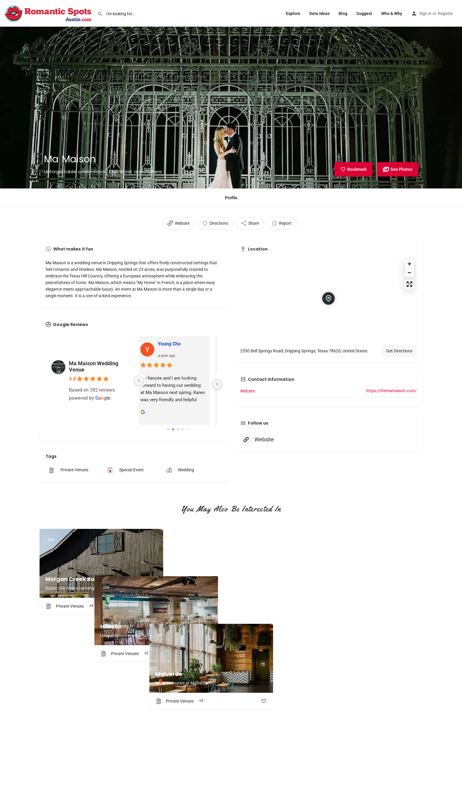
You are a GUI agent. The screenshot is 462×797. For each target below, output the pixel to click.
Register (445, 13)
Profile (231, 197)
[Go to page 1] (173, 429)
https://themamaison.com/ (391, 390)
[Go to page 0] (168, 429)
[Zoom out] (409, 272)
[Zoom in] (409, 263)
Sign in (425, 13)
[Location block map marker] (328, 298)
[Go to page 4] (187, 429)
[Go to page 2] (178, 429)
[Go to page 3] (183, 429)
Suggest (364, 13)
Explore (293, 13)
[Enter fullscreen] (409, 284)
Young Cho (174, 344)
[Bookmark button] (154, 606)
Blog (343, 13)
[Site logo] (48, 13)
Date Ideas (319, 13)
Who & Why (391, 13)
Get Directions (399, 350)
